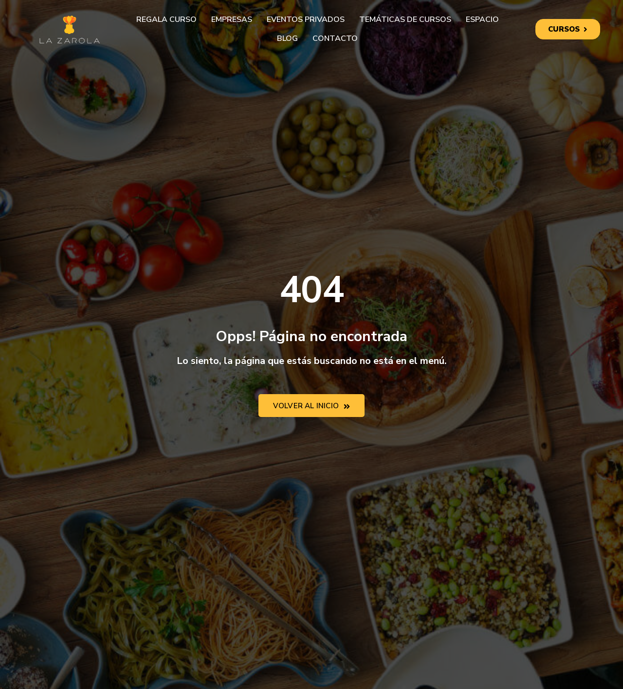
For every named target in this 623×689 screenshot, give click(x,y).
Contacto (335, 38)
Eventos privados (306, 19)
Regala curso (166, 19)
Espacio (482, 19)
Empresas (231, 19)
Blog (287, 38)
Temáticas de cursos (405, 19)
